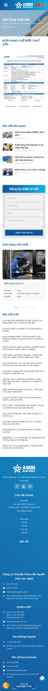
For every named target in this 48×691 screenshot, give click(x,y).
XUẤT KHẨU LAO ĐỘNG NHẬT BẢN (24, 507)
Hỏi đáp (24, 526)
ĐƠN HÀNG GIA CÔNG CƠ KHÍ (30, 170)
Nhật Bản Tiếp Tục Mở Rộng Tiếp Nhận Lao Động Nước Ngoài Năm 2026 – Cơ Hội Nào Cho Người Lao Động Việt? (23, 381)
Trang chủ (6, 23)
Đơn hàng (13, 23)
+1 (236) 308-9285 (13, 642)
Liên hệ (24, 533)
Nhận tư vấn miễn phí (24, 233)
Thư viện (24, 529)
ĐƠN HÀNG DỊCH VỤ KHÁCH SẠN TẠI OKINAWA (29, 158)
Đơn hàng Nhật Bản (24, 23)
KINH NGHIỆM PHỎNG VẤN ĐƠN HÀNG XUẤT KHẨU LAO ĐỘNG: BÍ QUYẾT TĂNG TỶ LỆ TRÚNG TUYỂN (23, 339)
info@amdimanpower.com (16, 592)
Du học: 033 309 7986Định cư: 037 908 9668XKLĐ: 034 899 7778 (15, 615)
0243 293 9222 (12, 584)
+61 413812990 (12, 662)
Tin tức (24, 522)
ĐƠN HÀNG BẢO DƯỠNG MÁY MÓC (29, 133)
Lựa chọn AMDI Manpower (24, 504)
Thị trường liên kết (24, 511)
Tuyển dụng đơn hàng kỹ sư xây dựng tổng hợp (29, 146)
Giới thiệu (24, 501)
